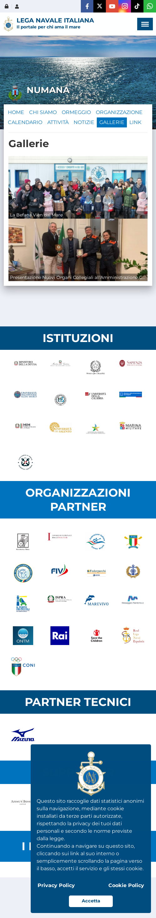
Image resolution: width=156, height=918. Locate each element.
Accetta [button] (91, 901)
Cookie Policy (126, 885)
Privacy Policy (56, 885)
